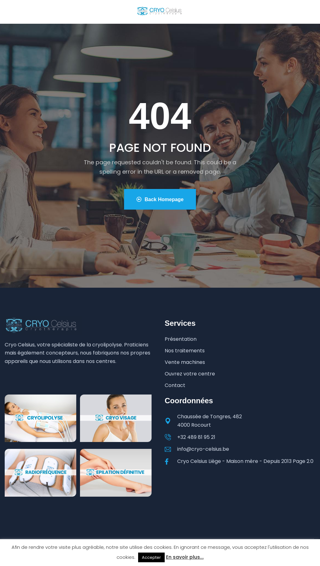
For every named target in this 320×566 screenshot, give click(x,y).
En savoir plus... (185, 557)
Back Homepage (160, 199)
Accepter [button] (151, 557)
